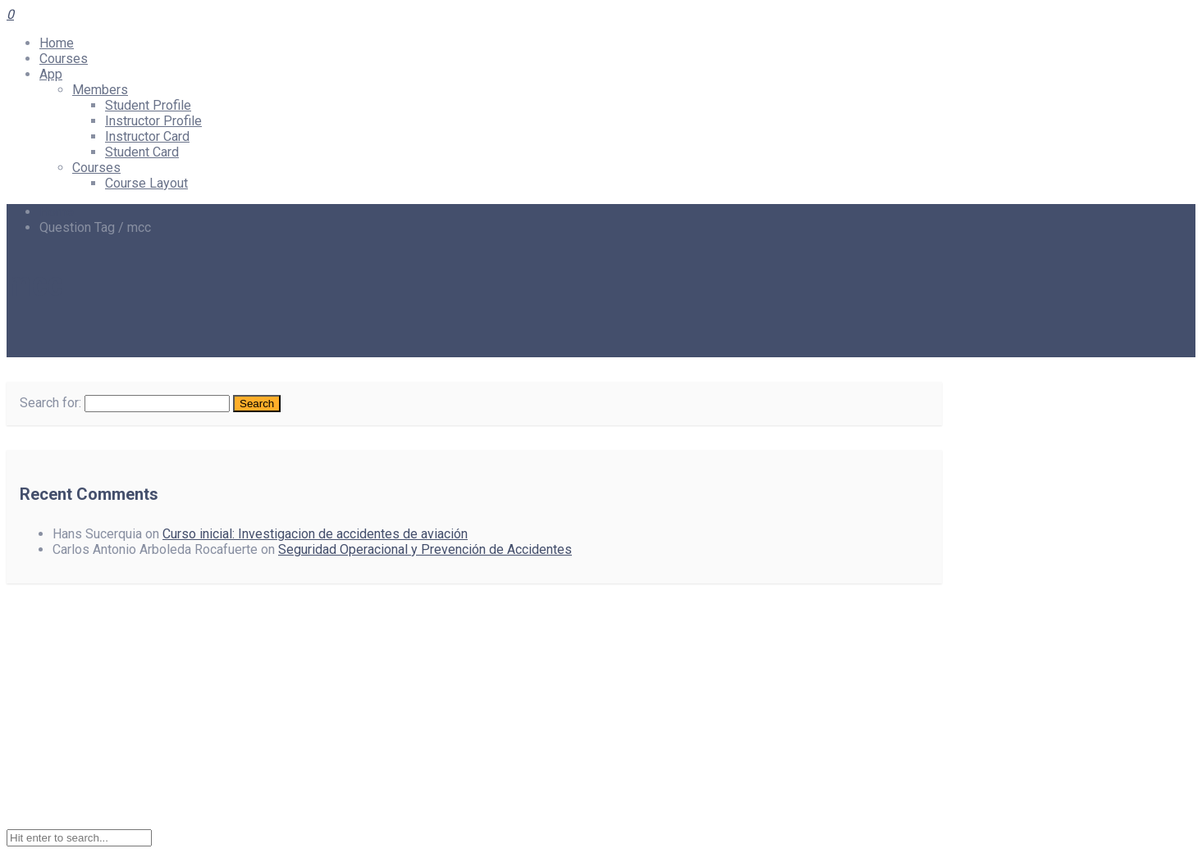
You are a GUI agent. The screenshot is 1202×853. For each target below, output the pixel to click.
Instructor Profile (153, 121)
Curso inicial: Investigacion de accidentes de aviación (315, 534)
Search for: (50, 403)
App (50, 74)
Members (100, 90)
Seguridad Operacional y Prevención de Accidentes (425, 549)
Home (56, 43)
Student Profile (148, 105)
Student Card (142, 152)
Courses (63, 58)
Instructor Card (147, 136)
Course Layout (146, 183)
